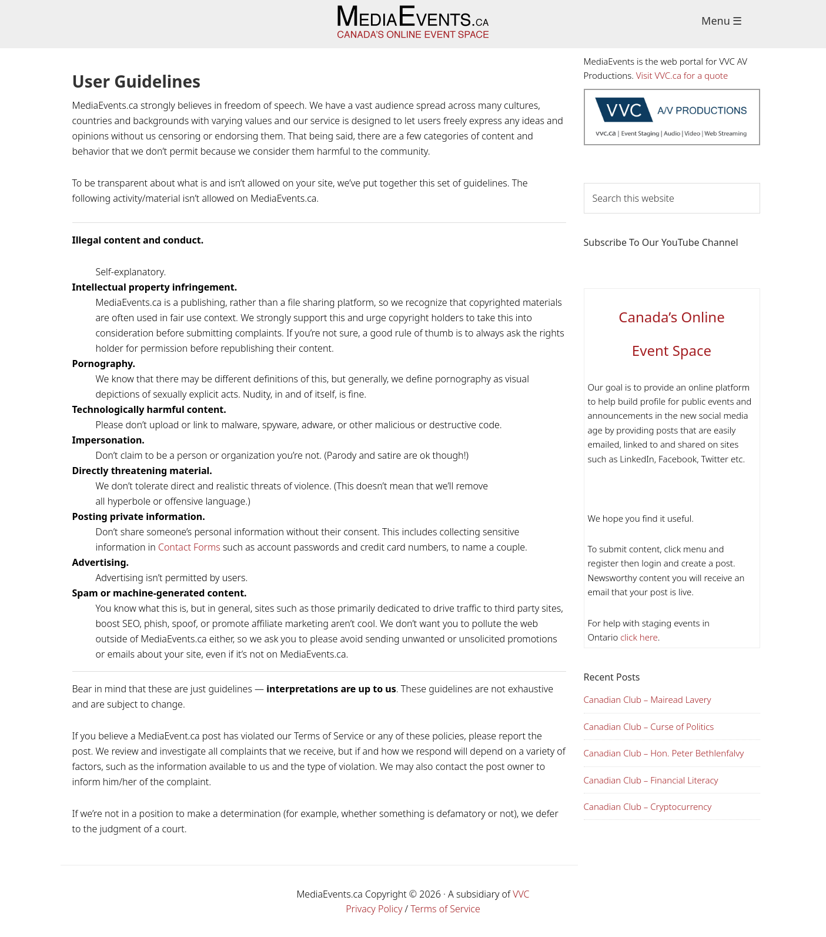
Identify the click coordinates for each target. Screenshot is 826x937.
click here (638, 637)
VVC (521, 894)
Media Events (413, 24)
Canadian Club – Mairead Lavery (647, 699)
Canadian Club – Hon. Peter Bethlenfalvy (664, 753)
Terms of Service (445, 908)
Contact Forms (189, 547)
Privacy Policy (374, 908)
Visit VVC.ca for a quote (682, 75)
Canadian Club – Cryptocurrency (648, 806)
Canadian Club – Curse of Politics (649, 726)
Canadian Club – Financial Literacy (651, 780)
